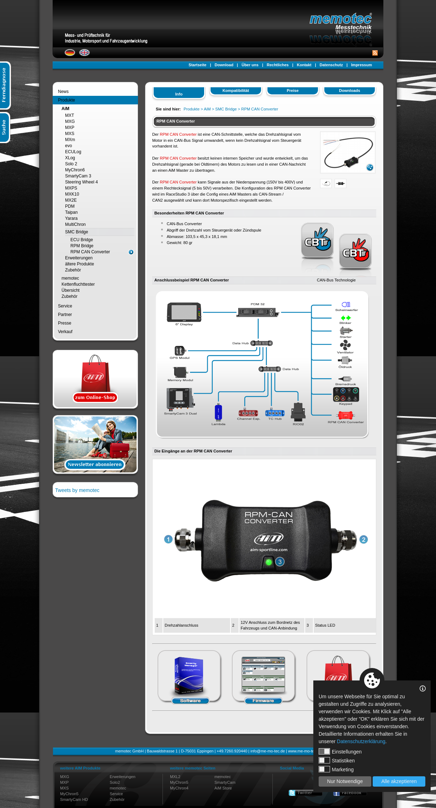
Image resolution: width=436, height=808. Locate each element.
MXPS (71, 188)
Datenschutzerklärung (361, 741)
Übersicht (71, 290)
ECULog (73, 151)
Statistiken (337, 760)
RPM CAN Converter (90, 251)
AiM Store (223, 788)
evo (68, 145)
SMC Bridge (76, 231)
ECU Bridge (81, 239)
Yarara (71, 218)
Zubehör (73, 270)
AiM (65, 108)
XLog (70, 157)
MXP (69, 127)
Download (224, 65)
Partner (65, 314)
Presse (64, 323)
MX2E (71, 200)
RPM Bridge (82, 245)
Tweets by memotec (77, 490)
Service (65, 306)
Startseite (197, 65)
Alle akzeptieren (399, 781)
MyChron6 (75, 169)
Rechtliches (278, 65)
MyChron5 (69, 794)
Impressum (361, 65)
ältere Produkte (79, 263)
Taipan (71, 212)
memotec (70, 278)
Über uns (250, 65)
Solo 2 (71, 163)
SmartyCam (224, 782)
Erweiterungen (78, 257)
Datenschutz (331, 65)
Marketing (336, 769)
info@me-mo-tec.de (267, 751)
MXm (70, 139)
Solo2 (115, 782)
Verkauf (65, 331)
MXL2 (175, 777)
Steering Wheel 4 (81, 182)
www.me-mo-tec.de (304, 751)
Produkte (66, 100)
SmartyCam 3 (78, 175)
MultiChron (75, 224)
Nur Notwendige (345, 781)
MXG (70, 121)
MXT (69, 115)
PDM (70, 206)
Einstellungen (340, 751)
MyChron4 (179, 788)
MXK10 (72, 194)
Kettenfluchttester (78, 284)
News (63, 91)
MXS (69, 133)
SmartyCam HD (74, 799)
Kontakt (304, 65)
